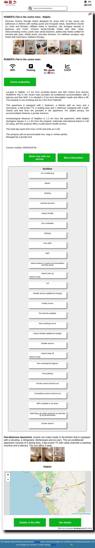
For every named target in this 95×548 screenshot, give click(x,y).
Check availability (20, 82)
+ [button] (8, 475)
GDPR (53, 545)
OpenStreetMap (84, 514)
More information (73, 158)
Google (37, 542)
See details (65, 522)
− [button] (8, 479)
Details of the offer (30, 522)
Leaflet (73, 514)
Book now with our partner (39, 157)
